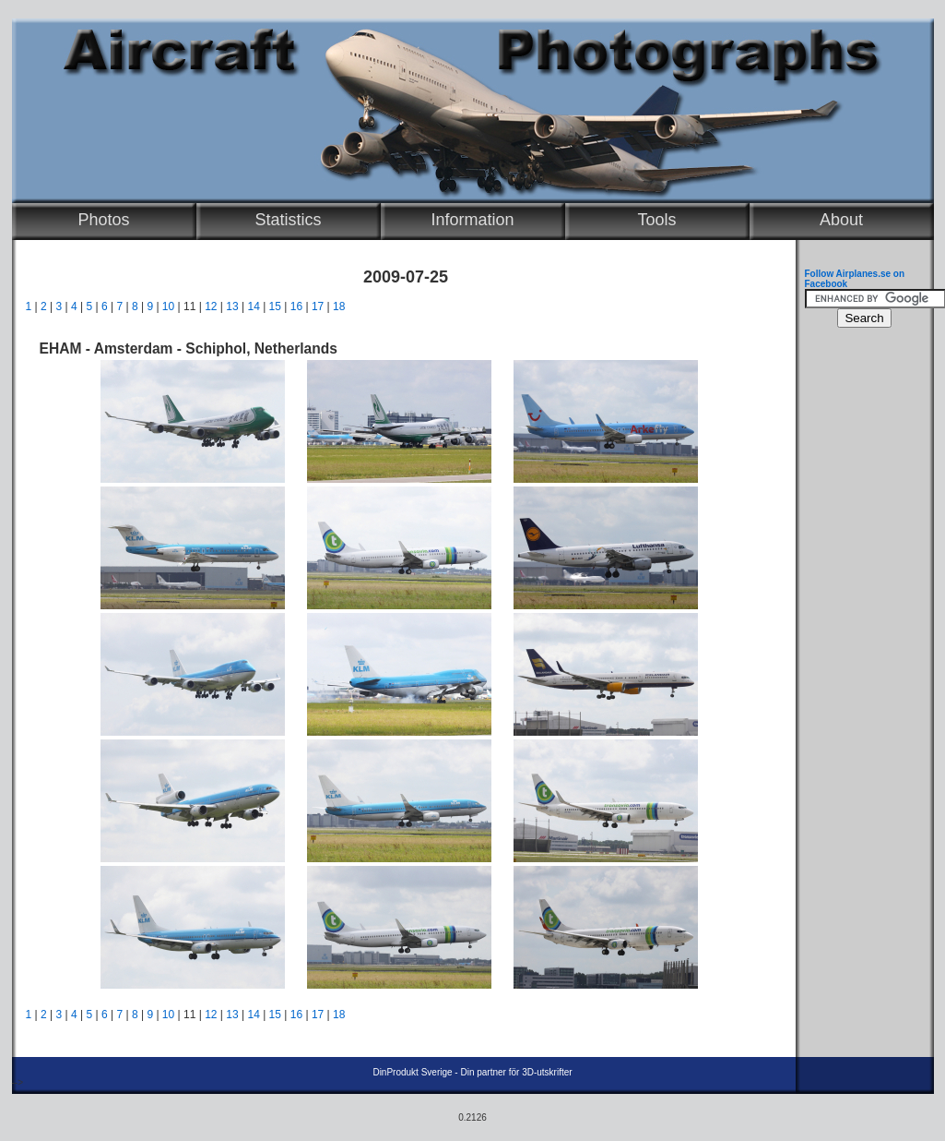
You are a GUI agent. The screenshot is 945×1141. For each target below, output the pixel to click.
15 (275, 306)
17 (318, 306)
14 (253, 306)
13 (232, 306)
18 (339, 306)
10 (168, 306)
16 (296, 306)
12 (211, 306)
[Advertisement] (860, 615)
